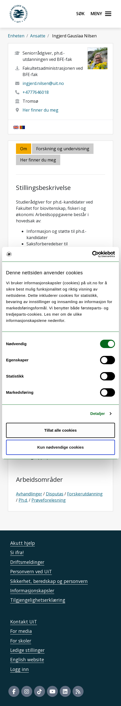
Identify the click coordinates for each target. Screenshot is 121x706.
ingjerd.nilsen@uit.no (43, 83)
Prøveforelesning (48, 500)
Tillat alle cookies (60, 430)
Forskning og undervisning (62, 149)
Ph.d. (23, 500)
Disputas (54, 494)
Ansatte (37, 36)
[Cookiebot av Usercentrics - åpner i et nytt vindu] (92, 254)
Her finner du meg (40, 110)
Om (23, 149)
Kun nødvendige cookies (60, 447)
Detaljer (97, 413)
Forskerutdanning (85, 494)
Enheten (16, 36)
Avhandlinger (29, 494)
